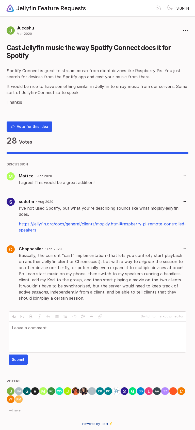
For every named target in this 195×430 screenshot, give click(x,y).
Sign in (182, 8)
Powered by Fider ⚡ (97, 424)
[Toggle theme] (169, 8)
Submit (18, 359)
